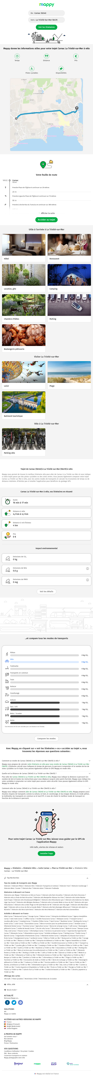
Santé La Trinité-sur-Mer (26, 948)
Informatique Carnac (37, 931)
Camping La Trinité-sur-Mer (48, 945)
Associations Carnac (32, 923)
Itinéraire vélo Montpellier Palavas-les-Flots (49, 897)
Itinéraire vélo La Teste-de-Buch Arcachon (18, 897)
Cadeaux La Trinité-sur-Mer (34, 962)
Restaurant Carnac (21, 916)
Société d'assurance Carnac (45, 919)
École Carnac (8, 938)
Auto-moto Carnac (17, 919)
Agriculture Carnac (42, 926)
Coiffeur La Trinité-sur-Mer (41, 943)
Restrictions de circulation (48, 979)
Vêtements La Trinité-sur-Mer (26, 955)
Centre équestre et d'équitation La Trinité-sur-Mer (32, 967)
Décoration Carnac (58, 928)
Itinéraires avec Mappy (11, 895)
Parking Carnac (69, 933)
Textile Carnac (80, 933)
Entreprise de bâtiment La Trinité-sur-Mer (51, 940)
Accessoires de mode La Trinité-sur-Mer (37, 960)
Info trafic (7, 979)
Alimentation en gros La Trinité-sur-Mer (45, 965)
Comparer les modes (46, 738)
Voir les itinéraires (46, 27)
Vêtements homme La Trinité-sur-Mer (49, 955)
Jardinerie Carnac (36, 938)
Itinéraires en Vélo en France (31, 895)
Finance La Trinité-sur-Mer (13, 969)
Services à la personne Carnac (55, 931)
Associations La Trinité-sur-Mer (66, 948)
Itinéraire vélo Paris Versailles (52, 895)
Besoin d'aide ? (10, 990)
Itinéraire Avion (38, 888)
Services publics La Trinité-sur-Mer (56, 962)
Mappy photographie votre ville (14, 1058)
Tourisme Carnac (28, 926)
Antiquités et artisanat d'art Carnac (72, 936)
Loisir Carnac (19, 923)
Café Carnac (73, 926)
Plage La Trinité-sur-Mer (74, 957)
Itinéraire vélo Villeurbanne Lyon (53, 900)
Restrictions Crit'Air (31, 979)
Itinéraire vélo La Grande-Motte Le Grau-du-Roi (57, 902)
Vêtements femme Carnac (12, 926)
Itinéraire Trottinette (52, 888)
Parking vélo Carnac (80, 921)
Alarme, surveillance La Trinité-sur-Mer (17, 965)
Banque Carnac (83, 928)
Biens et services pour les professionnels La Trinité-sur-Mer (38, 950)
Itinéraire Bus (26, 888)
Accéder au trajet (46, 219)
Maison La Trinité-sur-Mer (26, 940)
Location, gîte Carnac (11, 921)
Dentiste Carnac (80, 923)
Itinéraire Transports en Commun (47, 886)
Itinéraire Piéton (17, 886)
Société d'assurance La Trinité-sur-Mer (65, 943)
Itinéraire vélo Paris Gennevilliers (67, 909)
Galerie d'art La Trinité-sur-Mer (33, 969)
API (5, 1012)
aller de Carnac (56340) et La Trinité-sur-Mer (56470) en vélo (49, 792)
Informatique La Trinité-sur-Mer (53, 957)
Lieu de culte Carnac (43, 928)
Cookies (31, 1051)
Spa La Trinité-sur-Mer (77, 962)
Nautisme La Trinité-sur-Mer (45, 948)
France (8, 1022)
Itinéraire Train (65, 886)
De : (38, 13)
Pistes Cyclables (17, 979)
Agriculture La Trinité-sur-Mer (74, 955)
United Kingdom (10, 1028)
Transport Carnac (76, 919)
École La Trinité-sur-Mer (59, 967)
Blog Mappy (8, 1041)
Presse (6, 1043)
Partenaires (14, 1043)
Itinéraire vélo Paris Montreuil (45, 909)
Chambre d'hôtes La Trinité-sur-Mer (71, 945)
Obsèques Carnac (63, 919)
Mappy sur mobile (10, 1014)
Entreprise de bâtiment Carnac (62, 916)
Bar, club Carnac (10, 931)
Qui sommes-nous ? (10, 1036)
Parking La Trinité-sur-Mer (31, 953)
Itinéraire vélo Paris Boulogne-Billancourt (56, 907)
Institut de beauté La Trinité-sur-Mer (58, 969)
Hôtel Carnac (8, 916)
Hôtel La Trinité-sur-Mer (52, 938)
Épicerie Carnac (9, 936)
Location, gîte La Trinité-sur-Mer (26, 945)
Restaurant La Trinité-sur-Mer (72, 938)
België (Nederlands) (12, 1026)
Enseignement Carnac (22, 938)
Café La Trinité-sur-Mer (49, 953)
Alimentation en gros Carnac (33, 933)
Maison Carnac (45, 916)
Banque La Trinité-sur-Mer (13, 957)
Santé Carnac (8, 923)
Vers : (44, 20)
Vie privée (24, 1051)
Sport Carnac (54, 921)
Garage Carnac (34, 916)
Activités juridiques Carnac (54, 933)
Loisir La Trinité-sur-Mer (68, 950)
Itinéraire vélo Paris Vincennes (74, 895)
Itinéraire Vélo (29, 886)
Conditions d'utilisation (11, 1051)
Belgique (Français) (12, 1024)
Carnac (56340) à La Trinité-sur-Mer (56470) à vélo (31, 777)
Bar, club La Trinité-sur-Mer (69, 965)
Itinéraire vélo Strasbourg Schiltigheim (27, 900)
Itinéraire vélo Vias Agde (61, 905)
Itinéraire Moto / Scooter (12, 888)
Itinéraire (7, 886)
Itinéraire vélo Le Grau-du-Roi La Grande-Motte (25, 907)
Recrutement (8, 1039)
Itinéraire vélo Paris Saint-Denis (22, 909)
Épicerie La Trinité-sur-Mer (68, 953)
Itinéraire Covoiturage (79, 886)
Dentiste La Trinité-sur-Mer (32, 957)
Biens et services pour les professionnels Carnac (56, 923)
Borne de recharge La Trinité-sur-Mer (65, 960)
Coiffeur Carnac (29, 919)
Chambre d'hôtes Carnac (40, 921)
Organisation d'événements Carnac (28, 936)
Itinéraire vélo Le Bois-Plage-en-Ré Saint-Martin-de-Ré (33, 905)
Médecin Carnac (71, 928)
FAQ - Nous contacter (11, 1053)
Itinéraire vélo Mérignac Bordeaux (28, 902)
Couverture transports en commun (15, 1055)
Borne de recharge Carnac (59, 926)
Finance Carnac (23, 931)
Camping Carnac (25, 921)
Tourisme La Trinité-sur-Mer (13, 960)
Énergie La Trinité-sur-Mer (77, 967)
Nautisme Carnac (66, 921)
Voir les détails (46, 591)
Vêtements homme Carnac (50, 936)
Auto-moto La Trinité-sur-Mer (21, 943)
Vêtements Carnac (17, 933)
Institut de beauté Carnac (26, 928)
